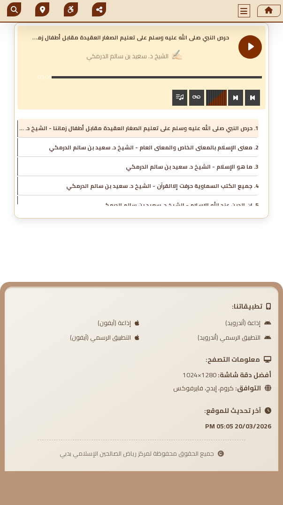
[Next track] (235, 98)
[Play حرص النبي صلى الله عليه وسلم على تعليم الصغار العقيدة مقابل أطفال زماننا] (250, 47)
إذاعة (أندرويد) (248, 322)
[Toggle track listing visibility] (179, 98)
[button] (244, 10)
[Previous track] (252, 98)
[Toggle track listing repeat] (196, 98)
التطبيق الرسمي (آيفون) (104, 337)
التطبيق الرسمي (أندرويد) (234, 337)
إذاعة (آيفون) (118, 322)
